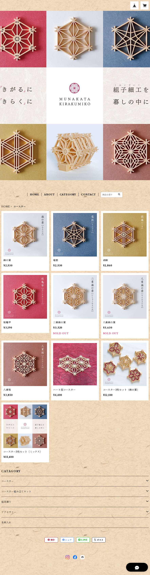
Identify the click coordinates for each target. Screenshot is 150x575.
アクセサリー (8, 512)
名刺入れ (6, 522)
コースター (7, 481)
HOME (34, 194)
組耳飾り (6, 501)
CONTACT (88, 194)
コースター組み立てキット (16, 491)
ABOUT (49, 194)
